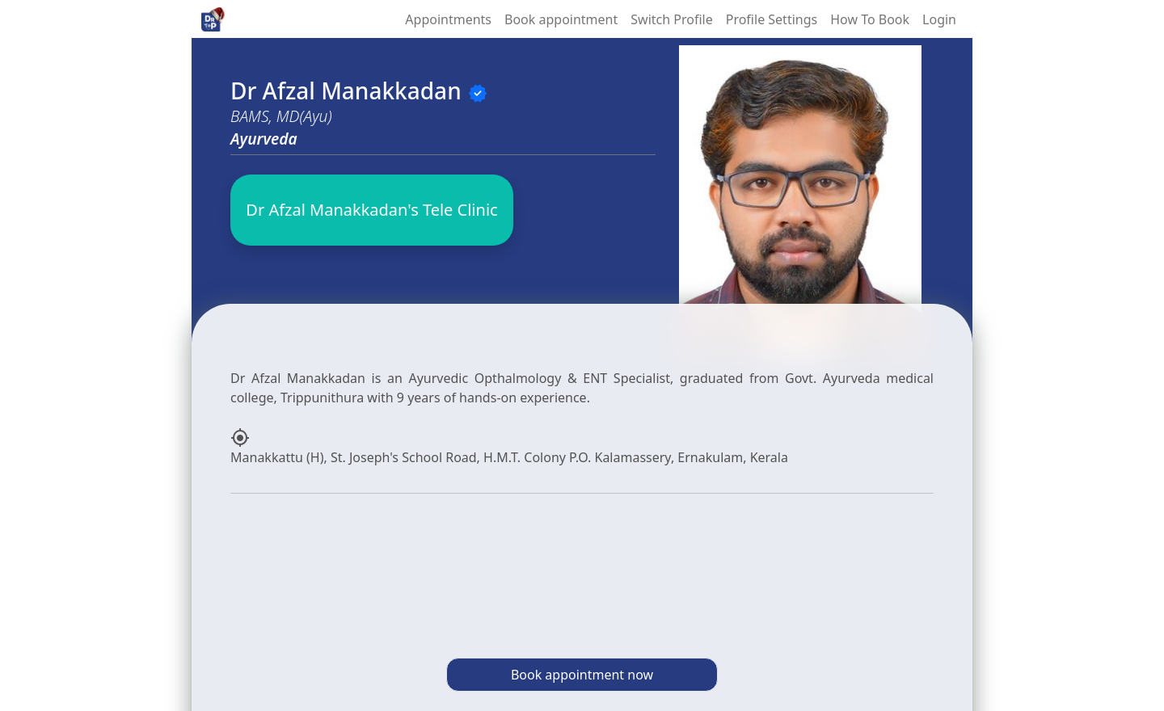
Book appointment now (582, 675)
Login (939, 19)
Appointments (448, 19)
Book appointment (561, 19)
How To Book (869, 19)
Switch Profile (671, 19)
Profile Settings (771, 19)
